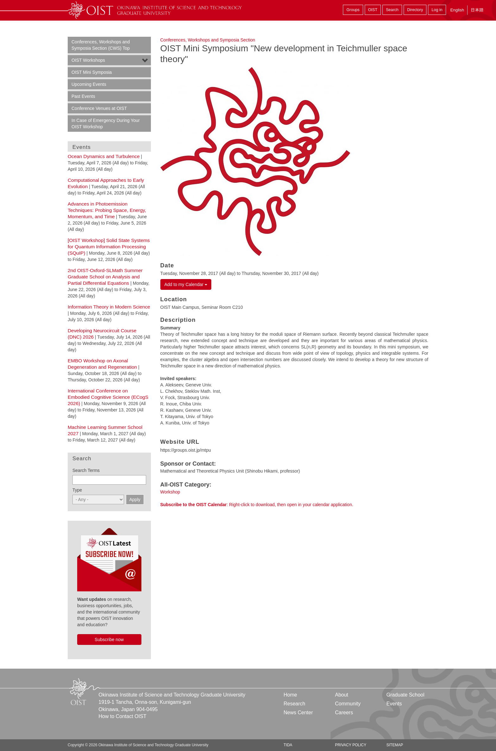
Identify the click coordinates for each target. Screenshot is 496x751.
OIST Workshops (88, 60)
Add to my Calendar (186, 284)
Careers (344, 712)
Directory (415, 10)
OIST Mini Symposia (91, 72)
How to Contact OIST (122, 716)
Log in (436, 10)
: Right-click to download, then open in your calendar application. (256, 504)
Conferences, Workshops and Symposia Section (207, 39)
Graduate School (405, 694)
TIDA (288, 745)
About (341, 694)
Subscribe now (109, 639)
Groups (352, 10)
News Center (298, 712)
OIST (372, 10)
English (457, 10)
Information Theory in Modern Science (109, 306)
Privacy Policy (350, 745)
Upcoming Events (88, 84)
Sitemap (394, 745)
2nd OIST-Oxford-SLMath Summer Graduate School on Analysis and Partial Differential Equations (105, 277)
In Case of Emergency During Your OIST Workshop (105, 123)
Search (392, 10)
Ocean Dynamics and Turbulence (104, 156)
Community (348, 703)
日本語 (477, 10)
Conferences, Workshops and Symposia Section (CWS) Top (100, 45)
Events (394, 703)
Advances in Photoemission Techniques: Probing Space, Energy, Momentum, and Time (107, 210)
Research (294, 703)
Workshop (170, 491)
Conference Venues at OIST (99, 108)
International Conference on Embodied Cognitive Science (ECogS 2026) (108, 397)
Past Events (83, 96)
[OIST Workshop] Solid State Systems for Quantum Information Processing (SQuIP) (109, 247)
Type (77, 490)
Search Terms (86, 470)
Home (290, 694)
